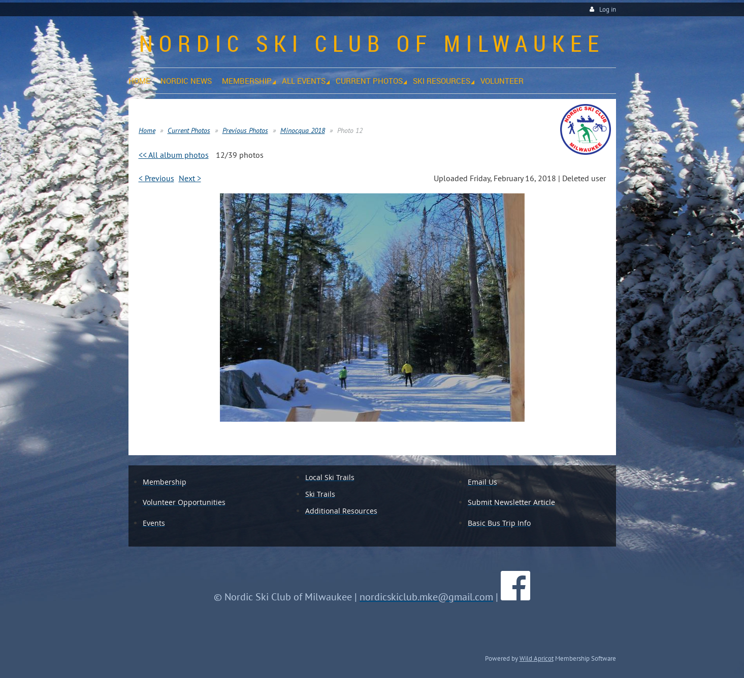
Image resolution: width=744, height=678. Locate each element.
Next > (190, 178)
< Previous (156, 178)
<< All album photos (174, 155)
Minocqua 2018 (302, 130)
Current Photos (189, 130)
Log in (607, 9)
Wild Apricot (537, 658)
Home (147, 130)
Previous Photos (245, 130)
